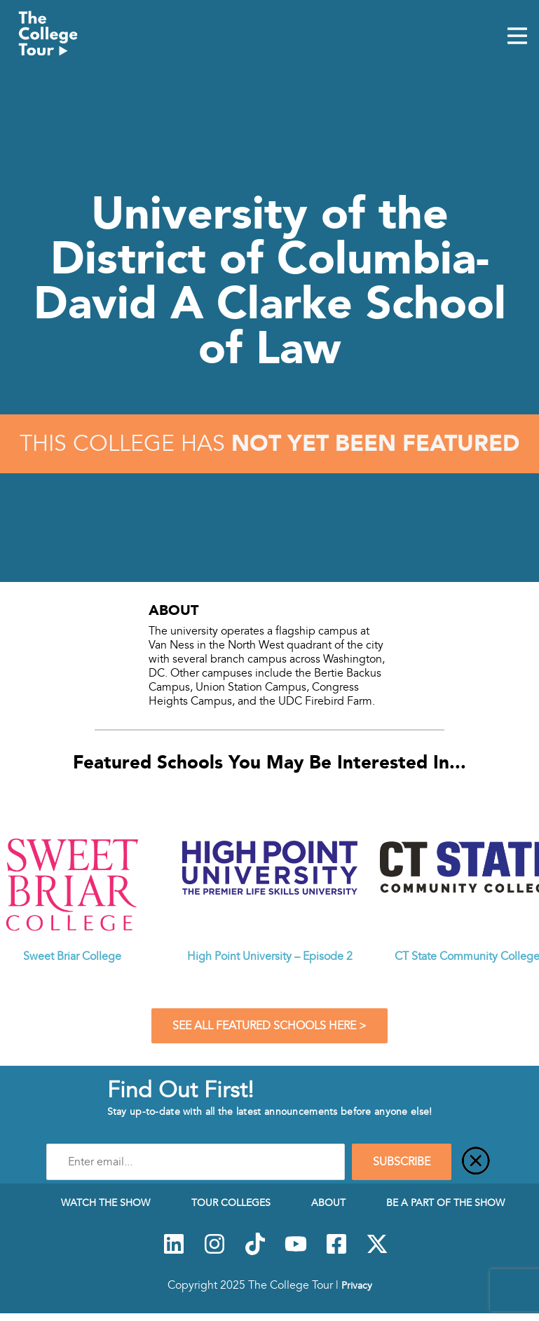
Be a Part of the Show (445, 1202)
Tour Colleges (231, 1202)
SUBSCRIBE (401, 1162)
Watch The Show (105, 1202)
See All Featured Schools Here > (269, 1026)
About (328, 1202)
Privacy (356, 1285)
